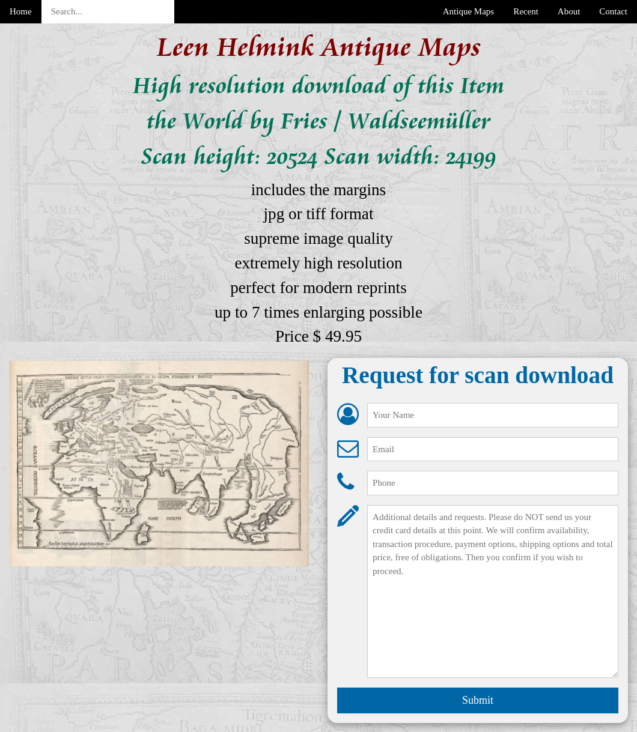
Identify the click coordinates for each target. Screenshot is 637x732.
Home (21, 11)
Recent (525, 11)
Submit (477, 700)
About (569, 11)
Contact (613, 11)
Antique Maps (468, 11)
